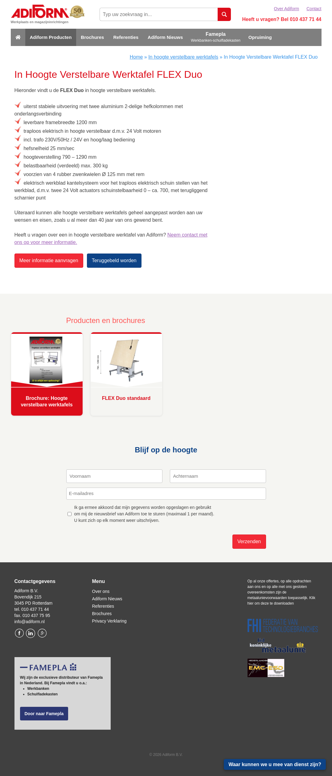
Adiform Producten (51, 37)
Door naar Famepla (44, 713)
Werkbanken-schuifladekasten (215, 40)
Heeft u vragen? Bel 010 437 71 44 (281, 19)
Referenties (125, 37)
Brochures (92, 37)
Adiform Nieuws (165, 37)
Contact (313, 8)
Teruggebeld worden (114, 260)
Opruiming (260, 37)
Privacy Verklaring (109, 621)
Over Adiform (286, 8)
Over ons (101, 591)
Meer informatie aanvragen (48, 260)
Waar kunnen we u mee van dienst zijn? (274, 764)
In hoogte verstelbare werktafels (183, 57)
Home (136, 57)
